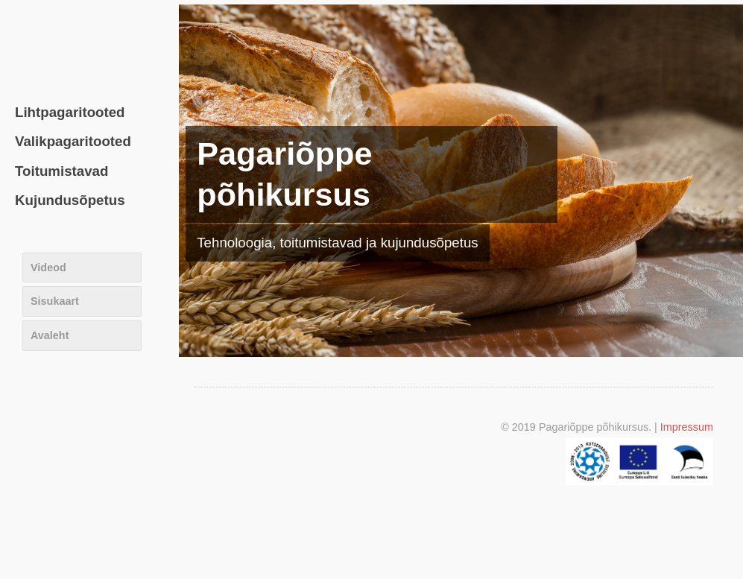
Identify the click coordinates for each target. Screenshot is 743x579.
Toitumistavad (61, 171)
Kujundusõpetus (70, 200)
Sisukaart (55, 301)
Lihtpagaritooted (70, 112)
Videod (48, 267)
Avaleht (50, 335)
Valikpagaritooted (73, 141)
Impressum (686, 427)
